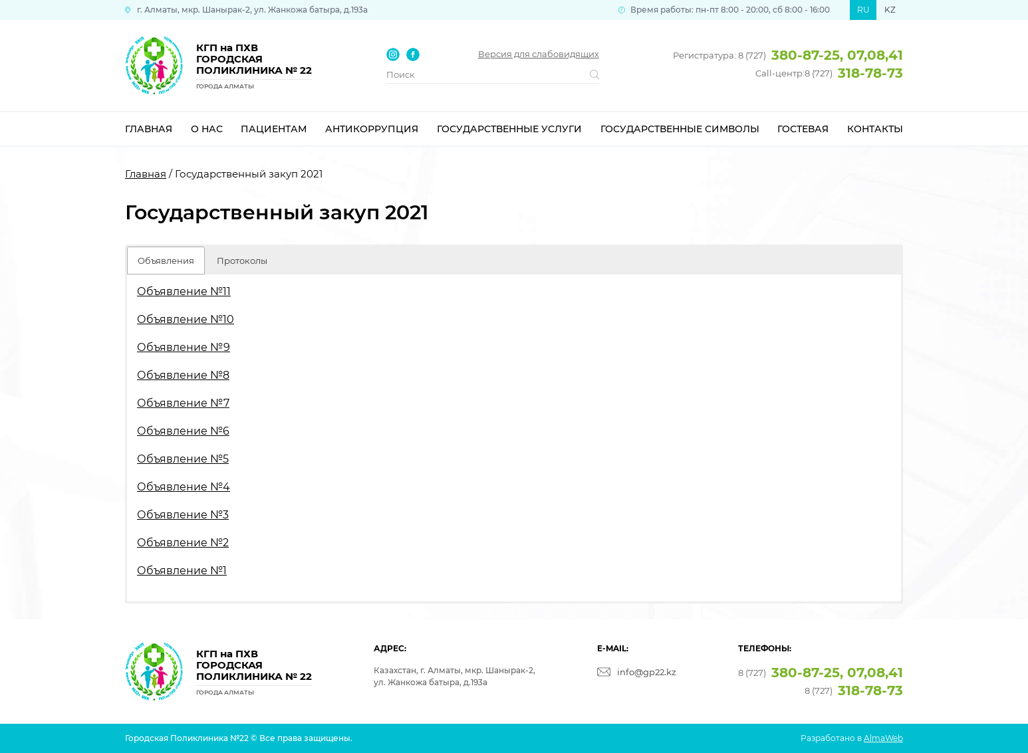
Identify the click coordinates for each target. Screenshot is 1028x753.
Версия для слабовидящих (538, 54)
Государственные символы (679, 129)
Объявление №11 (184, 291)
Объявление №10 (185, 319)
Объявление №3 (183, 514)
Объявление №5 (183, 459)
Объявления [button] (166, 260)
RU (863, 10)
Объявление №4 (183, 487)
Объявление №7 (183, 403)
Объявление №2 (183, 542)
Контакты (875, 129)
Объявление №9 (183, 347)
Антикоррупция (371, 129)
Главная (148, 129)
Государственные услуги (509, 129)
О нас (207, 129)
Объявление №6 (183, 431)
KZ (890, 10)
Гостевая (803, 129)
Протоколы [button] (242, 260)
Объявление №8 (183, 375)
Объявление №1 (182, 570)
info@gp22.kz (646, 672)
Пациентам (274, 129)
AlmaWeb (883, 738)
